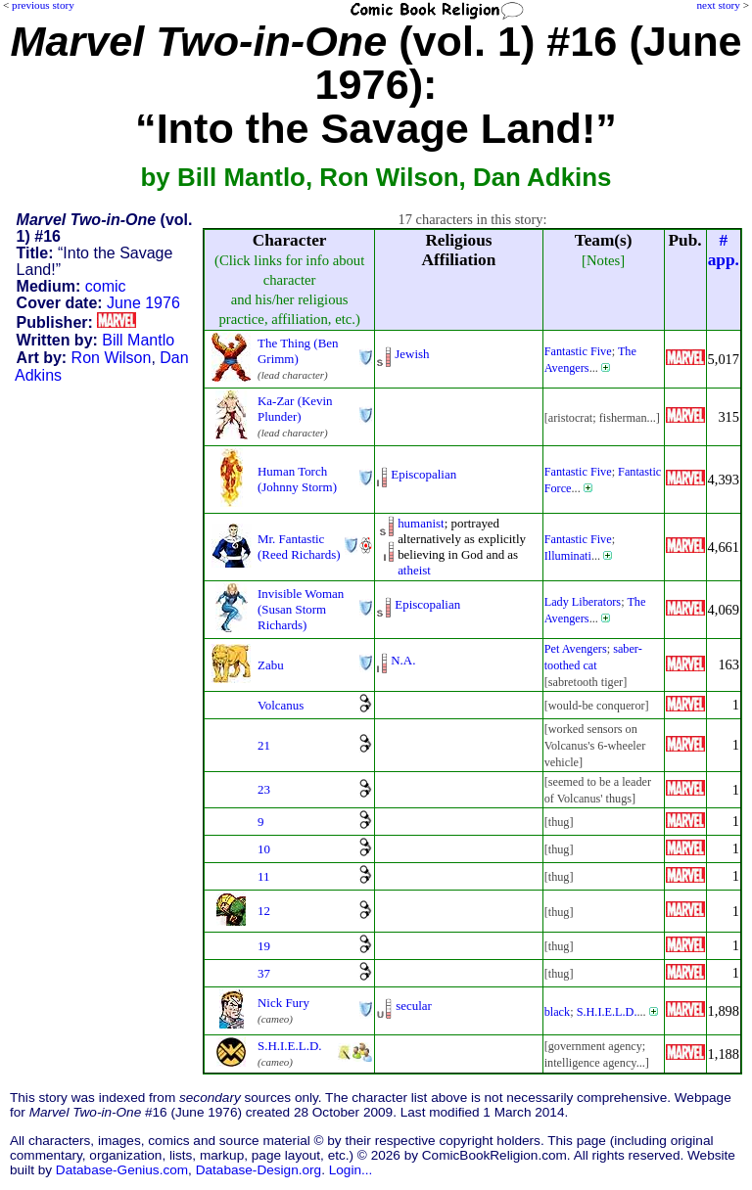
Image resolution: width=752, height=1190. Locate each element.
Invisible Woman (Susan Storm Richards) (301, 609)
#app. (723, 250)
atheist (414, 570)
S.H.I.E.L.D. (607, 1012)
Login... (351, 1170)
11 (263, 876)
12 (264, 910)
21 (264, 745)
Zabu (271, 665)
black (557, 1012)
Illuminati (567, 556)
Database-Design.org (258, 1170)
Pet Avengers (575, 649)
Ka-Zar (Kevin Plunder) (295, 408)
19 (264, 945)
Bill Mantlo (138, 340)
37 (264, 973)
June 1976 (143, 303)
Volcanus (281, 705)
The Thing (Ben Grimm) (298, 351)
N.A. (403, 660)
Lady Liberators (582, 602)
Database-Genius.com (122, 1170)
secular (414, 1005)
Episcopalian (423, 474)
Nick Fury (283, 1002)
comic (105, 286)
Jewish (412, 353)
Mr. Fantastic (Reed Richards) (299, 546)
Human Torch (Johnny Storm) (297, 479)
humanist (421, 523)
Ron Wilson (111, 357)
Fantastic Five (578, 351)
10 (264, 849)
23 (264, 789)
